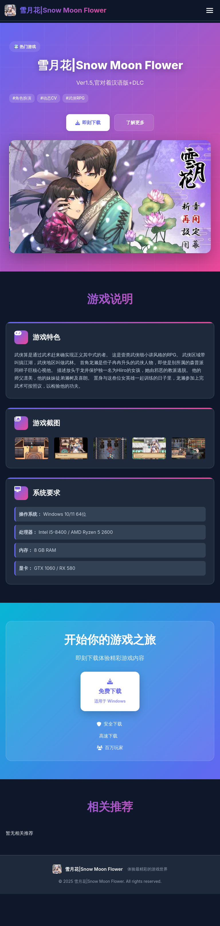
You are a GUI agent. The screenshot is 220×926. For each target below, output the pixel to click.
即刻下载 (88, 122)
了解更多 (135, 122)
